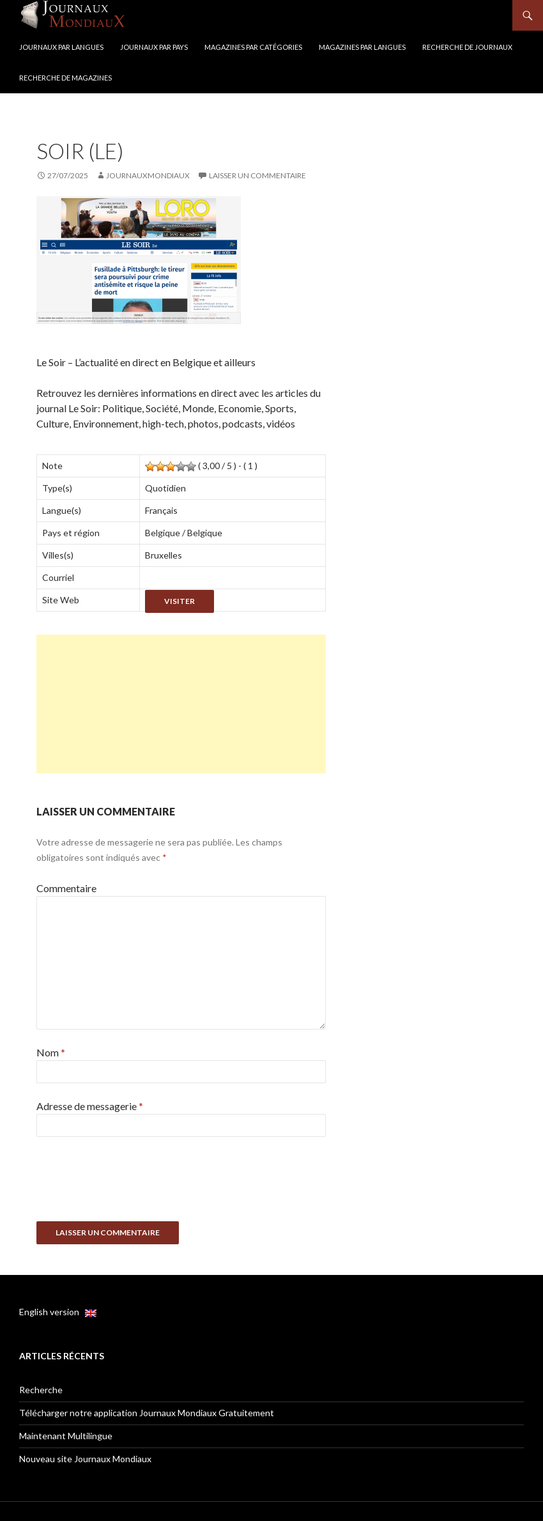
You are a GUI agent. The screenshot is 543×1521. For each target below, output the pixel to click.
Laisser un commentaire (257, 175)
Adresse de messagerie (89, 1106)
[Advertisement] (181, 704)
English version (57, 1311)
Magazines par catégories (253, 47)
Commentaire (66, 888)
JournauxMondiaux (148, 175)
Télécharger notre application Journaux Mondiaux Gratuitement (146, 1412)
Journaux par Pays (154, 47)
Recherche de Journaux (467, 47)
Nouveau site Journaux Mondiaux (85, 1458)
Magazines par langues (362, 47)
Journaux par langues (61, 47)
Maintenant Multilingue (65, 1435)
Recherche (41, 1389)
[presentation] (133, 1183)
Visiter (179, 601)
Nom (50, 1052)
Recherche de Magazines (65, 77)
